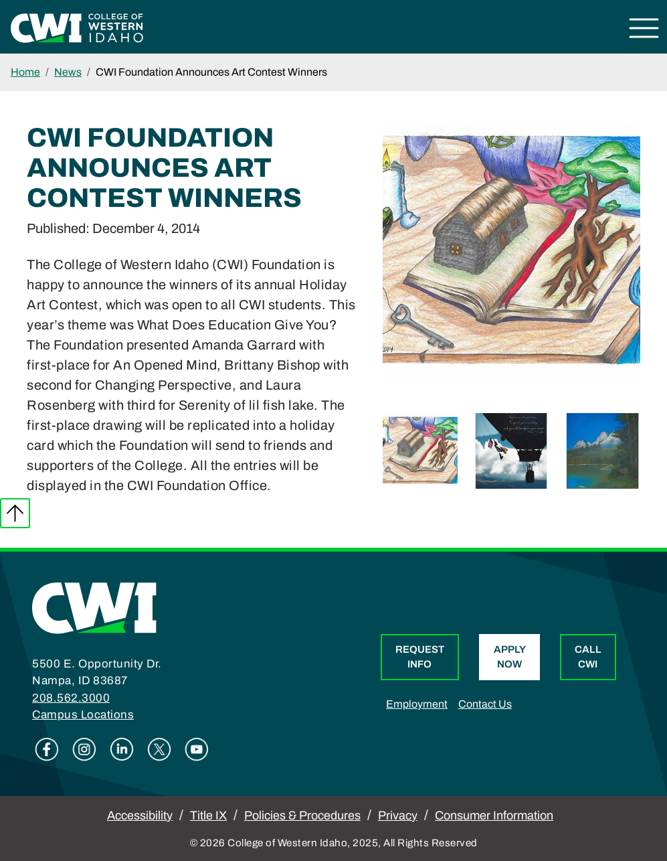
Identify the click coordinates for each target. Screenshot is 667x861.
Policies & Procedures (302, 815)
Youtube (196, 749)
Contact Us (485, 704)
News (68, 72)
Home (25, 72)
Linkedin (121, 749)
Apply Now (510, 657)
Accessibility (140, 815)
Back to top (15, 513)
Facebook (47, 749)
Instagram (84, 749)
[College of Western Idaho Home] (77, 26)
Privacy (397, 815)
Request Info (419, 657)
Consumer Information (494, 815)
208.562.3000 (71, 698)
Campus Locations (83, 714)
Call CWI (588, 657)
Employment (417, 704)
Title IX (208, 815)
